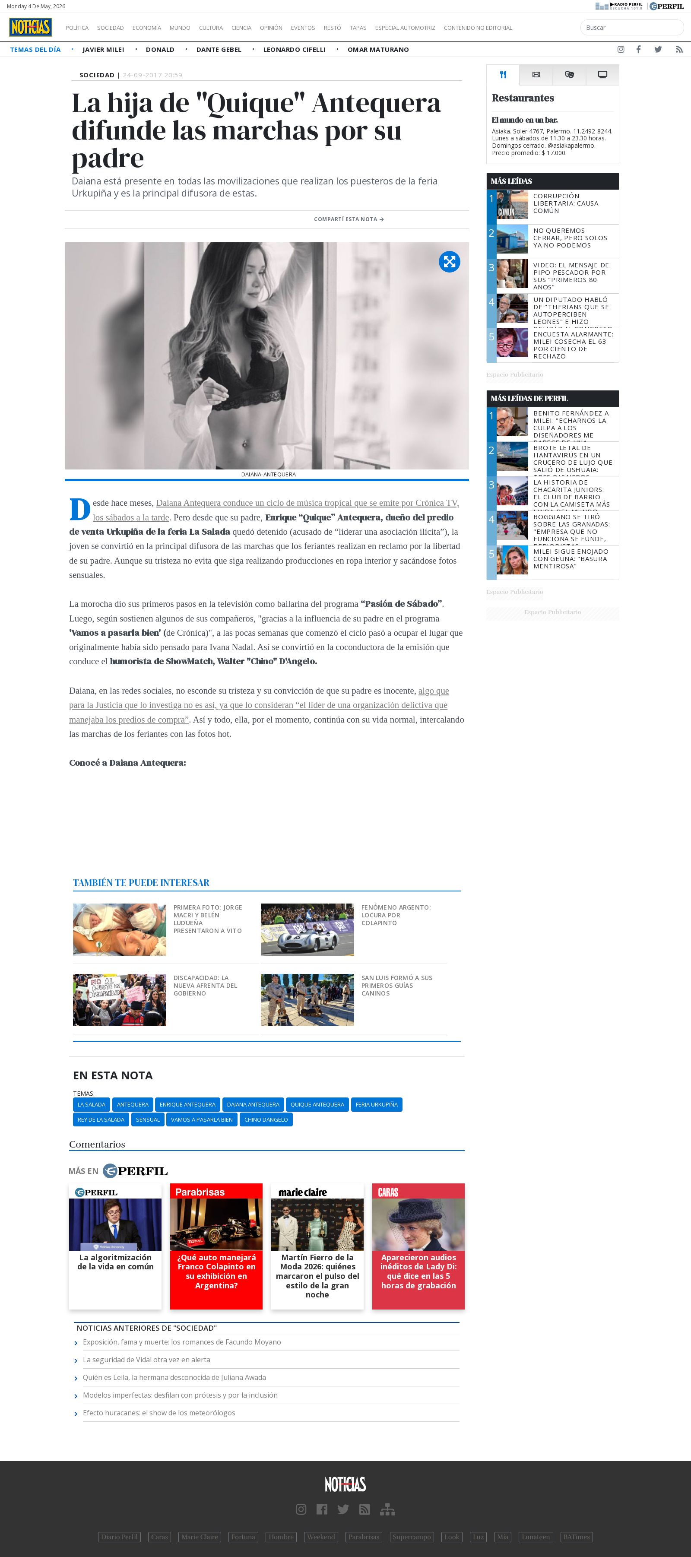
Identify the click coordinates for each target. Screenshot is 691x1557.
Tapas (407, 27)
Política (80, 27)
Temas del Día (36, 49)
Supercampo (412, 1537)
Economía (161, 27)
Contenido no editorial (552, 27)
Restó (378, 27)
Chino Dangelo (266, 1119)
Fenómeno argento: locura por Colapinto (396, 915)
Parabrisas (364, 1537)
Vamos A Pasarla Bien (202, 1119)
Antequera (133, 1104)
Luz (478, 1537)
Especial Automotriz (463, 27)
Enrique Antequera (188, 1104)
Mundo (199, 27)
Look (452, 1537)
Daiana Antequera (253, 1104)
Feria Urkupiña (377, 1104)
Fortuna (243, 1537)
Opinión (306, 27)
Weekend (321, 1537)
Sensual (148, 1119)
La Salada (91, 1104)
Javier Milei (104, 49)
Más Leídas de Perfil (529, 398)
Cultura (235, 27)
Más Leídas (511, 181)
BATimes (577, 1537)
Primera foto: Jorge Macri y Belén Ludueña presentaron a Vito (208, 919)
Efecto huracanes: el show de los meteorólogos (159, 1412)
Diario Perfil (119, 1537)
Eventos (344, 27)
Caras (159, 1537)
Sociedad (120, 27)
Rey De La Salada (101, 1119)
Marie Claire (199, 1537)
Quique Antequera (317, 1104)
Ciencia (271, 27)
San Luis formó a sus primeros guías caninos (397, 985)
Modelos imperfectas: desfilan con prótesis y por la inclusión (180, 1395)
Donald (161, 49)
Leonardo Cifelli (295, 49)
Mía (503, 1537)
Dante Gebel (220, 49)
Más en (118, 1171)
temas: (84, 1093)
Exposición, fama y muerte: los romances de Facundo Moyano (182, 1342)
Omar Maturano (378, 49)
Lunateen (536, 1537)
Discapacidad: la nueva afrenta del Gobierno (206, 985)
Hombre (281, 1537)
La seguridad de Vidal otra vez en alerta (146, 1359)
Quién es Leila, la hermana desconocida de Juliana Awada (174, 1377)
